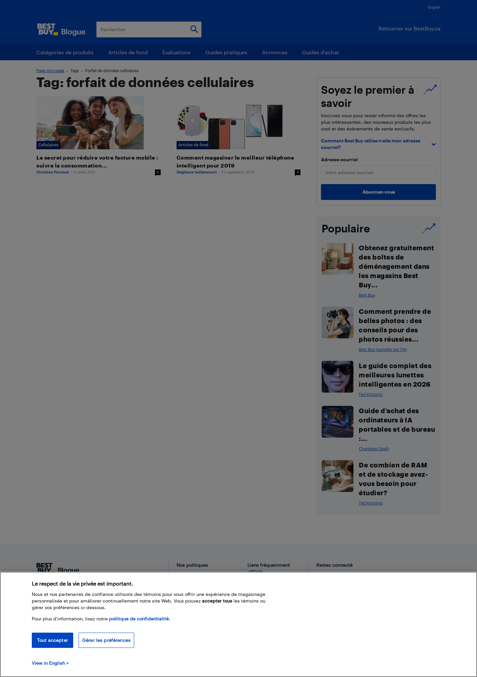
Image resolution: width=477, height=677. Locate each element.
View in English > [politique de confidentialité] (50, 663)
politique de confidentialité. (139, 618)
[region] (238, 624)
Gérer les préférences (106, 640)
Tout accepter (52, 640)
